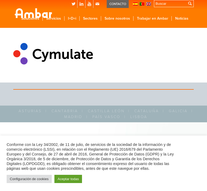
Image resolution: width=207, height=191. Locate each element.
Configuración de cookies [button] (29, 179)
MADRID (73, 117)
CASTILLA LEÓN (106, 111)
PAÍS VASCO (106, 117)
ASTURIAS (30, 111)
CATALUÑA (146, 111)
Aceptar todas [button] (68, 179)
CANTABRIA (64, 111)
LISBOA (138, 117)
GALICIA (178, 111)
